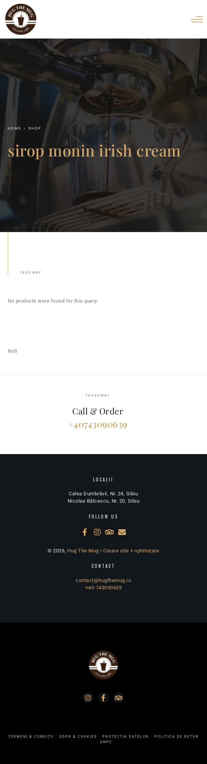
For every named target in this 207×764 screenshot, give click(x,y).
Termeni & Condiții (31, 737)
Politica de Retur (176, 737)
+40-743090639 (103, 588)
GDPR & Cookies (78, 737)
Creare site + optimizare (131, 551)
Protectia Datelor (125, 737)
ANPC (106, 742)
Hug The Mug (83, 551)
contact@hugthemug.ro (103, 580)
